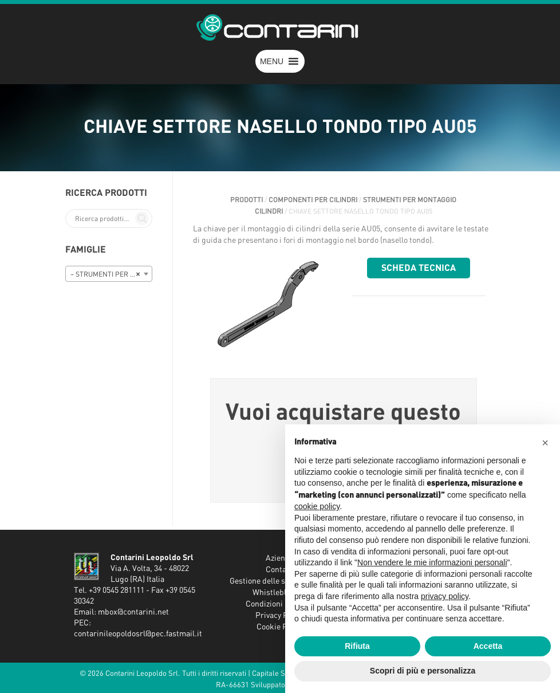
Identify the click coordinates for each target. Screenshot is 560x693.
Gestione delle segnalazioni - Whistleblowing (280, 587)
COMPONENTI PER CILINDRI (313, 199)
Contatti (280, 570)
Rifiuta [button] (357, 646)
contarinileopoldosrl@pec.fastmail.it (138, 634)
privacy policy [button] (444, 596)
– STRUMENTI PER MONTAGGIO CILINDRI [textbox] (111, 274)
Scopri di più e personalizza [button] (422, 670)
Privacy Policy (279, 616)
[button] (271, 61)
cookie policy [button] (317, 506)
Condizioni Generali (280, 604)
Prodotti (246, 199)
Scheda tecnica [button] (418, 268)
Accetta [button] (488, 646)
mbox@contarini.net (133, 612)
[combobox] (108, 274)
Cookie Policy (280, 627)
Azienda (280, 558)
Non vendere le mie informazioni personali (432, 562)
